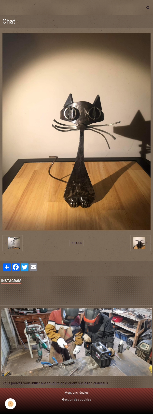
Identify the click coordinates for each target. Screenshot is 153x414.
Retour (76, 243)
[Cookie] (10, 403)
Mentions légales (77, 392)
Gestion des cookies (76, 399)
